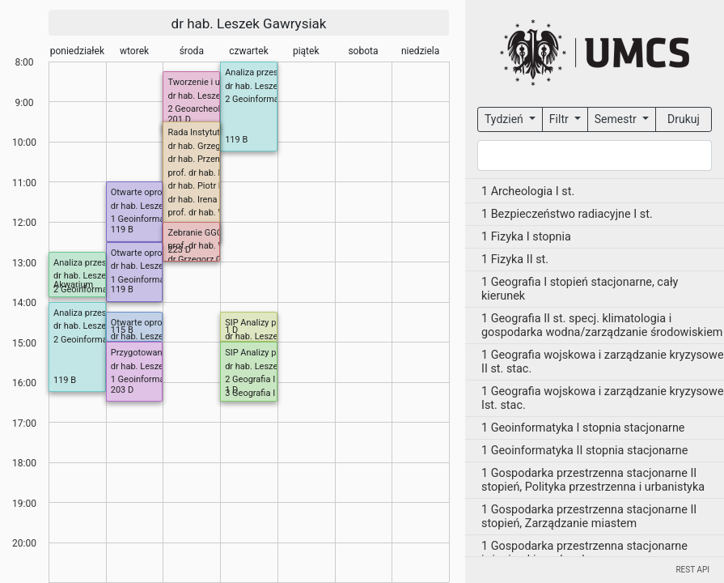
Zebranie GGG (194, 233)
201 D (179, 119)
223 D (179, 250)
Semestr (617, 119)
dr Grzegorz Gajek (202, 259)
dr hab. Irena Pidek (204, 199)
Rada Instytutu (196, 132)
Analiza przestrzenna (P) (273, 72)
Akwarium (73, 284)
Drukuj (683, 119)
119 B (236, 139)
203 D (122, 390)
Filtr (560, 119)
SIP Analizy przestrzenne (273, 322)
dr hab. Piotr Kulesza (208, 186)
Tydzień (505, 119)
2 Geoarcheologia (202, 109)
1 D (231, 330)
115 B (122, 330)
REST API (692, 569)
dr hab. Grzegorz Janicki (215, 146)
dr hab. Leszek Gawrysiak (249, 23)
